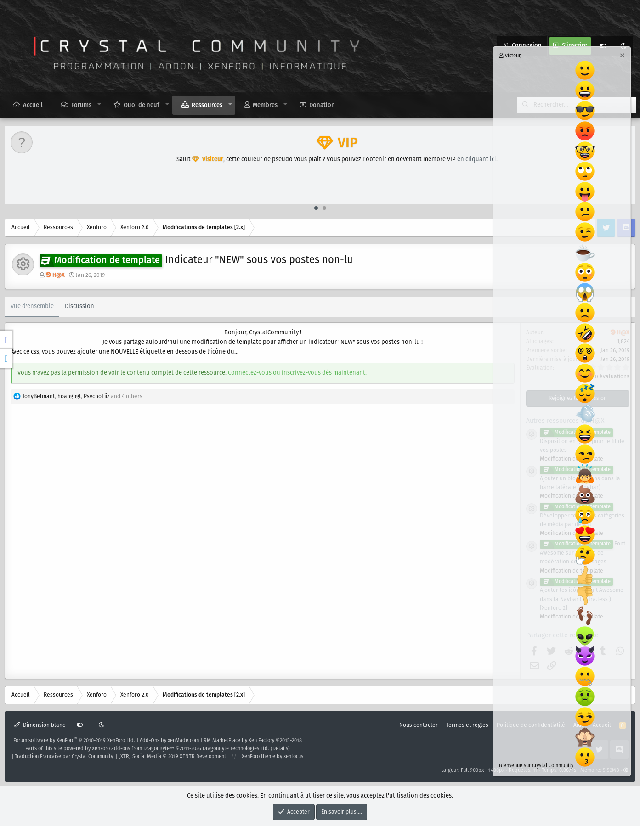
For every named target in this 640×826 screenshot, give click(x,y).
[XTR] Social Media (172, 757)
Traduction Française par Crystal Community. (64, 757)
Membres (265, 105)
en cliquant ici (476, 159)
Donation (322, 105)
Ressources (207, 105)
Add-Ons (149, 740)
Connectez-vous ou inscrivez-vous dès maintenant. (297, 373)
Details (280, 749)
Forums (81, 105)
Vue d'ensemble (32, 306)
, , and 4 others (82, 396)
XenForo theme (258, 757)
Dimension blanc (39, 725)
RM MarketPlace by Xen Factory (253, 740)
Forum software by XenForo (74, 740)
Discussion (79, 306)
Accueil (33, 105)
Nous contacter (418, 725)
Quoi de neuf (141, 105)
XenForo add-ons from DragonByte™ (133, 749)
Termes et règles (467, 725)
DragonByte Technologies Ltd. (236, 749)
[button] (99, 105)
